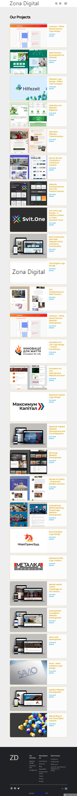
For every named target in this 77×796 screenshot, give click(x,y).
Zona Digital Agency (39, 793)
